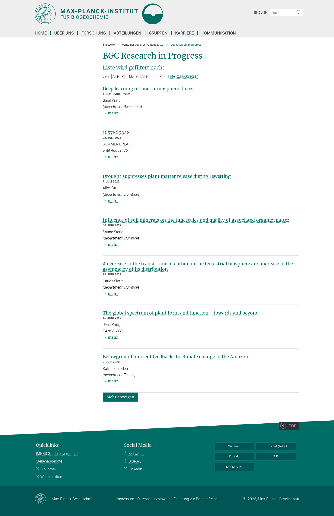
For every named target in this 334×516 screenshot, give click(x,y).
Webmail (234, 446)
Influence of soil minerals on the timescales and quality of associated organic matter (196, 220)
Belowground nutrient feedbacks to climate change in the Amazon (175, 356)
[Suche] (298, 12)
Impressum (125, 499)
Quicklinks (47, 445)
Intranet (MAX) (276, 446)
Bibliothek (48, 469)
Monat (133, 76)
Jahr (106, 76)
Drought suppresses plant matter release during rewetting (167, 176)
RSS (276, 456)
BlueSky (134, 461)
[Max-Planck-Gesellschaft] (43, 499)
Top (295, 439)
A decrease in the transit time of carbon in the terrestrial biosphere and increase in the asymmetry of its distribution (198, 266)
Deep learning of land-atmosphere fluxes (148, 88)
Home (41, 33)
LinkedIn (135, 469)
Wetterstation (51, 477)
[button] (120, 396)
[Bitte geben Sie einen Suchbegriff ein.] (281, 13)
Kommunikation (219, 33)
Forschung (93, 33)
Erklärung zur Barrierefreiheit (196, 499)
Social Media (138, 445)
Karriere (184, 33)
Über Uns (64, 33)
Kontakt (234, 456)
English (260, 12)
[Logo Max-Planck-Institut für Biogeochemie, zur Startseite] (122, 13)
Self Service (234, 467)
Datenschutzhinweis (153, 499)
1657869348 (116, 132)
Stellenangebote (49, 461)
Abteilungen (127, 33)
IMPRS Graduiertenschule (56, 453)
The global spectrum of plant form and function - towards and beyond (181, 313)
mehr (113, 113)
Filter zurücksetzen (183, 76)
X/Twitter (136, 453)
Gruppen (158, 33)
